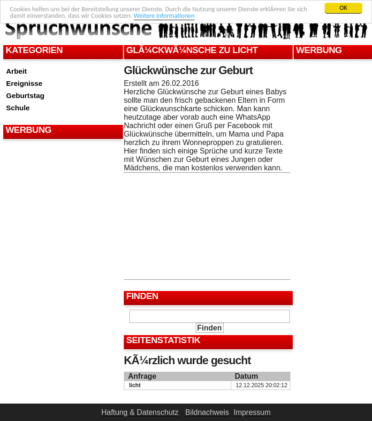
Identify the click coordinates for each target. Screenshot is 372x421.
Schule (18, 108)
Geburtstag (25, 96)
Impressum (252, 412)
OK (344, 8)
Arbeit (16, 71)
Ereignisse (24, 83)
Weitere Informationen (164, 16)
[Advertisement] (62, 165)
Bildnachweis (207, 412)
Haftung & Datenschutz (140, 412)
